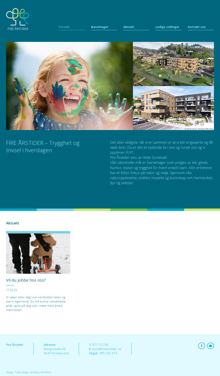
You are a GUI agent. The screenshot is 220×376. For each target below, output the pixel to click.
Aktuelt (128, 27)
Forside (64, 27)
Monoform (45, 372)
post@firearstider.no (106, 349)
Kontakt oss (197, 27)
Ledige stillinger (167, 27)
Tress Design (22, 372)
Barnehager (99, 27)
